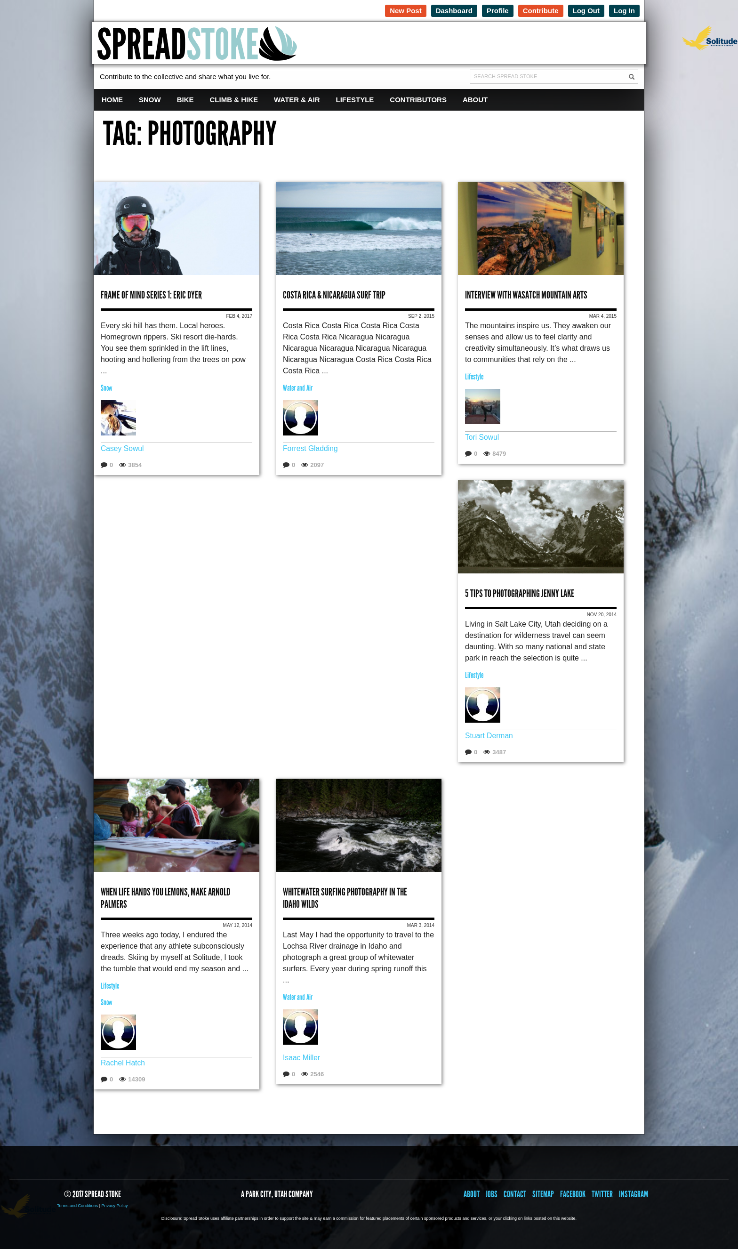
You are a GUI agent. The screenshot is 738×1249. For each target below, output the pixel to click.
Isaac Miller (302, 1058)
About (475, 100)
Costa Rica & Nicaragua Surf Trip (334, 295)
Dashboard (454, 11)
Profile (498, 11)
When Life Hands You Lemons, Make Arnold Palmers (165, 898)
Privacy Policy (114, 1205)
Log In (624, 11)
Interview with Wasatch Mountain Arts (526, 295)
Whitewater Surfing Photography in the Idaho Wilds (345, 898)
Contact (515, 1194)
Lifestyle (355, 100)
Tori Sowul (482, 437)
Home (112, 100)
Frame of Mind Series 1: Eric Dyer (151, 295)
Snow (150, 100)
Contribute (541, 11)
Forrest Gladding (311, 448)
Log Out (586, 11)
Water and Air (298, 388)
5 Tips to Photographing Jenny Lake (519, 593)
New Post (406, 11)
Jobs (491, 1194)
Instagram (633, 1194)
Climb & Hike (234, 100)
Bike (185, 100)
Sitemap (543, 1194)
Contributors (418, 100)
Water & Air (297, 100)
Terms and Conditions (77, 1205)
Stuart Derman (489, 736)
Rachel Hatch (123, 1063)
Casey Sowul (122, 448)
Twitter (602, 1194)
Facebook (573, 1194)
